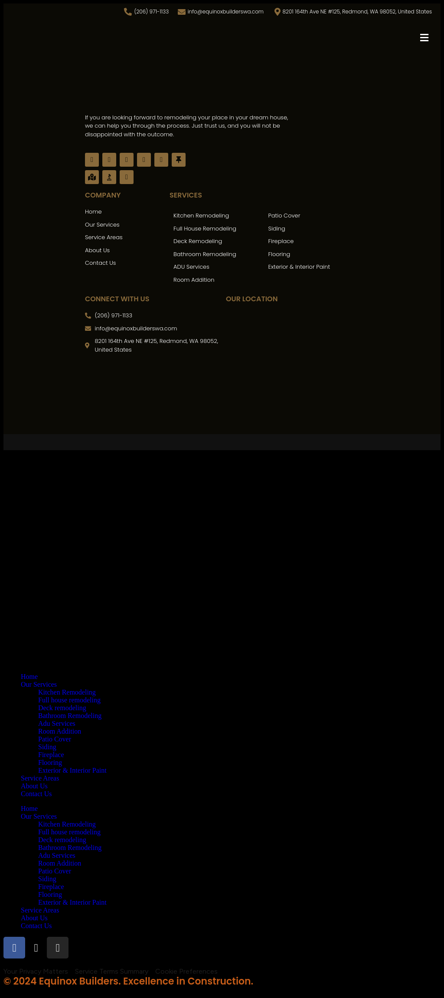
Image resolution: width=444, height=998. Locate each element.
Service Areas (40, 778)
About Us (34, 786)
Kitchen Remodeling (67, 692)
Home (29, 676)
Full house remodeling (69, 700)
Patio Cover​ (54, 739)
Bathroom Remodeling (69, 715)
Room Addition (59, 731)
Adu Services (56, 723)
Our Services (39, 684)
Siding (47, 747)
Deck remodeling (62, 707)
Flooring (50, 762)
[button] (424, 38)
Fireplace (51, 754)
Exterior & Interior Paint (72, 770)
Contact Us (36, 793)
